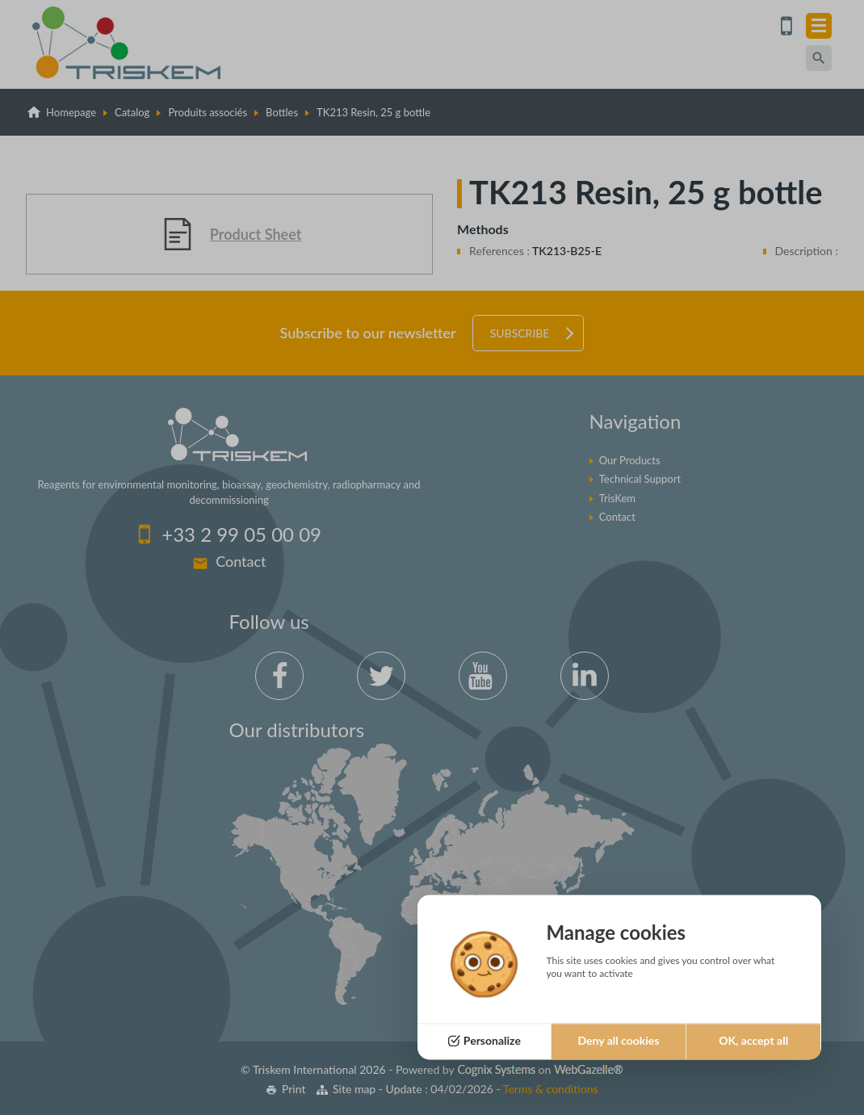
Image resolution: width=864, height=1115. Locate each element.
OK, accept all (753, 1041)
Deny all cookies (618, 1041)
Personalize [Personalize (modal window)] (492, 1041)
